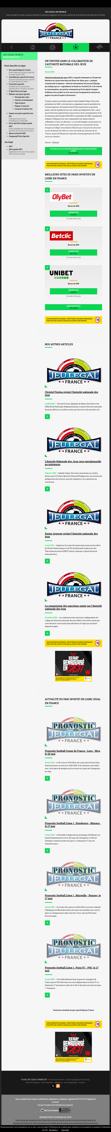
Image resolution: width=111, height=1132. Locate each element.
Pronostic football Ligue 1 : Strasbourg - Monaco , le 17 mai (73, 825)
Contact (82, 1082)
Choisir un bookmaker (24, 100)
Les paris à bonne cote (23, 109)
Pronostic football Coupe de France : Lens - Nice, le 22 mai (73, 752)
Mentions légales (33, 1082)
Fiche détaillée (73, 219)
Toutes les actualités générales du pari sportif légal (73, 151)
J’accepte (65, 1130)
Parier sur (73, 213)
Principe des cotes (22, 97)
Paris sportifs (73, 307)
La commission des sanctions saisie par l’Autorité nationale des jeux (73, 607)
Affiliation (58, 1082)
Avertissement (47, 1082)
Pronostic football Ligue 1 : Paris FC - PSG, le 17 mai (71, 969)
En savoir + (53, 1130)
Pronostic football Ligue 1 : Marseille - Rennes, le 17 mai (73, 897)
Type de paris (20, 103)
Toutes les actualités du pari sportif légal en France (73, 1010)
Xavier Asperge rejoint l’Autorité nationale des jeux (71, 535)
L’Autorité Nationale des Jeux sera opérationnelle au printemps (73, 463)
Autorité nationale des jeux (56, 77)
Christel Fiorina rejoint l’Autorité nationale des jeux (71, 393)
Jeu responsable (70, 1082)
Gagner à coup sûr (22, 106)
